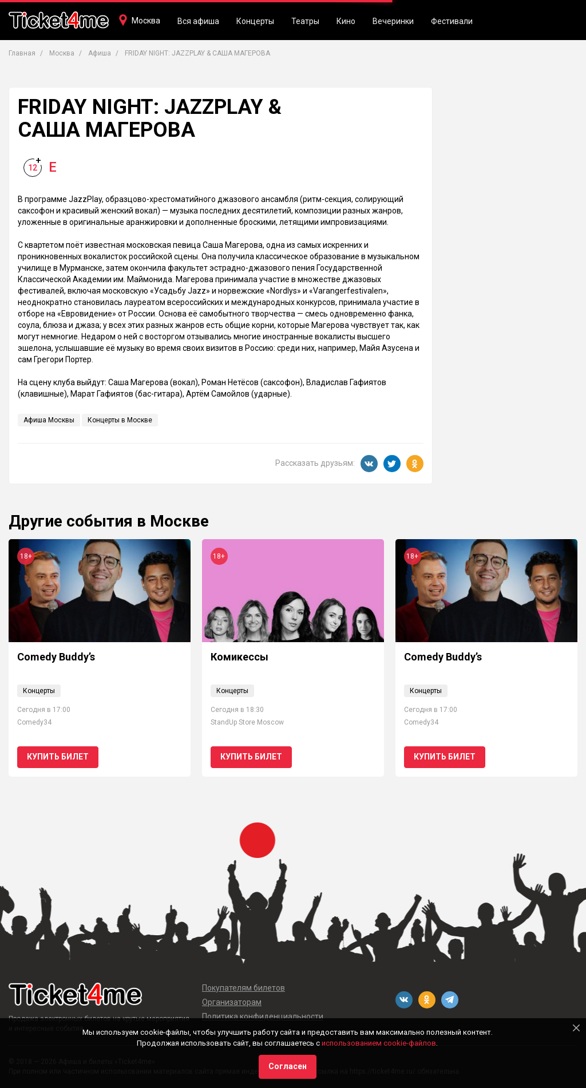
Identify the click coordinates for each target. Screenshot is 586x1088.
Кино (345, 21)
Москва (146, 20)
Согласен (287, 1066)
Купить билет (58, 756)
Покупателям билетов (243, 987)
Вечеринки (393, 21)
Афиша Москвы (48, 420)
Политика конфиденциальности (262, 1016)
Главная (22, 53)
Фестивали (452, 21)
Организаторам (232, 1002)
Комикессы (239, 657)
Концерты (255, 21)
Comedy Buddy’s (56, 657)
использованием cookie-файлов (379, 1043)
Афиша (99, 53)
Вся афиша (198, 21)
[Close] (576, 1027)
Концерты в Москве (120, 420)
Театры (305, 21)
